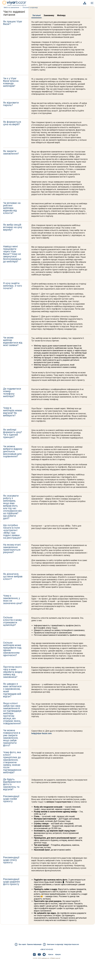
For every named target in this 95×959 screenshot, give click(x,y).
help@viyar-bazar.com (42, 758)
